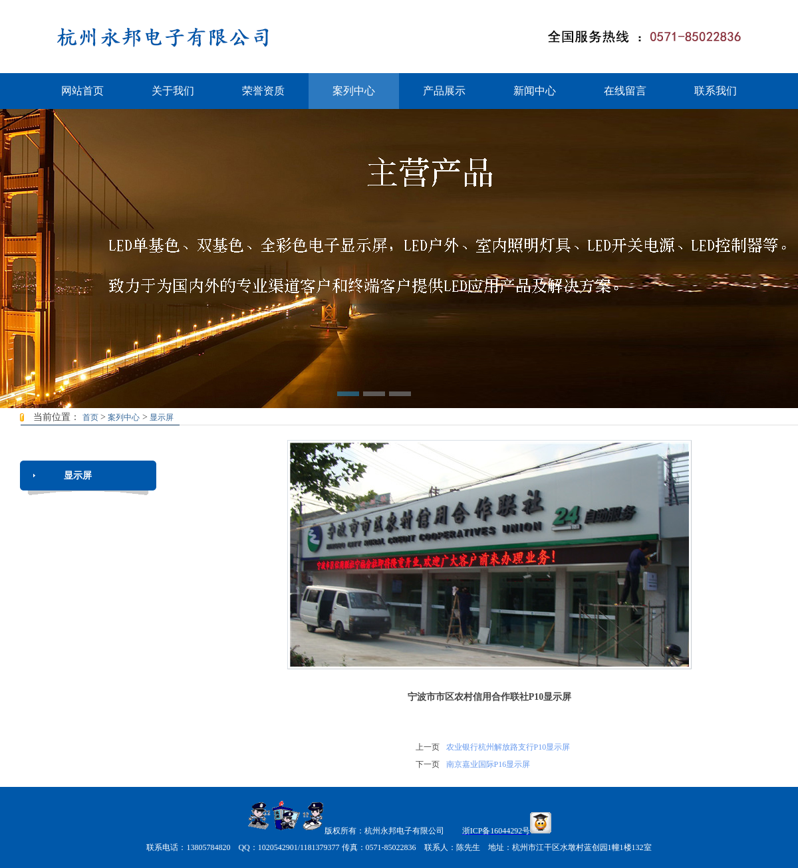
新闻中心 (534, 90)
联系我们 (715, 90)
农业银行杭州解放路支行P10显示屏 (508, 747)
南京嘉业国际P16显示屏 (488, 764)
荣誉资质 (263, 90)
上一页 (428, 747)
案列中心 (353, 90)
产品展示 (444, 90)
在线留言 (625, 90)
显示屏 (162, 417)
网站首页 (82, 90)
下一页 (428, 764)
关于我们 (173, 90)
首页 (90, 417)
